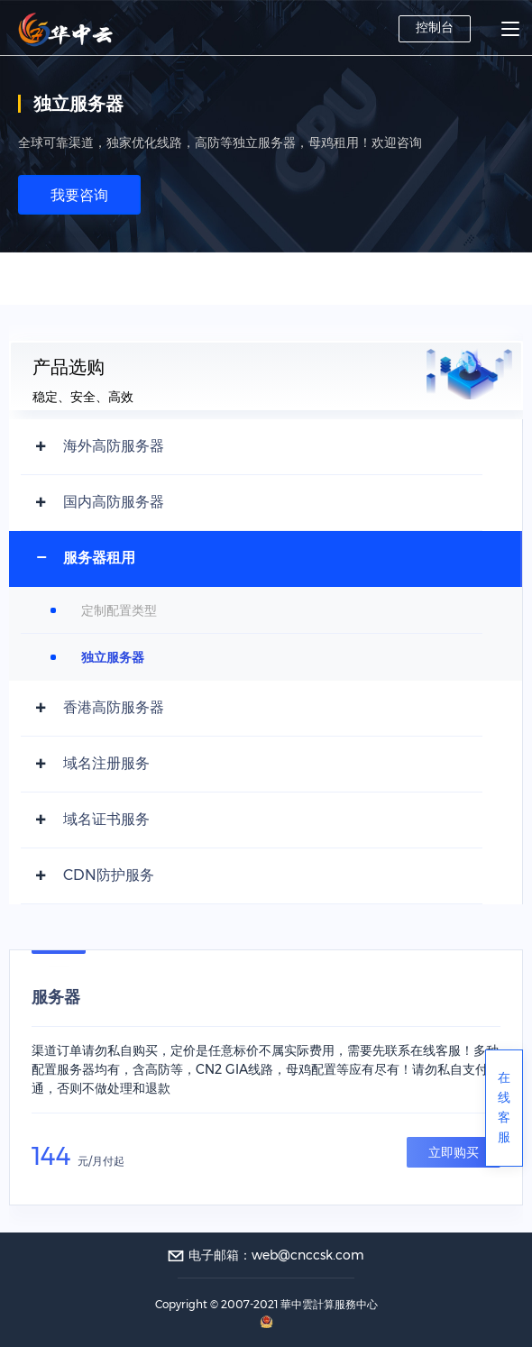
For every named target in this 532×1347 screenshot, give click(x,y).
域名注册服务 (106, 763)
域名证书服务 (106, 819)
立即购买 (453, 1152)
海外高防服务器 (113, 445)
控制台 (435, 27)
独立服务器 (112, 657)
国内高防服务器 (113, 501)
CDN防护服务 (108, 875)
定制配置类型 (119, 610)
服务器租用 (99, 557)
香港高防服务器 (113, 707)
